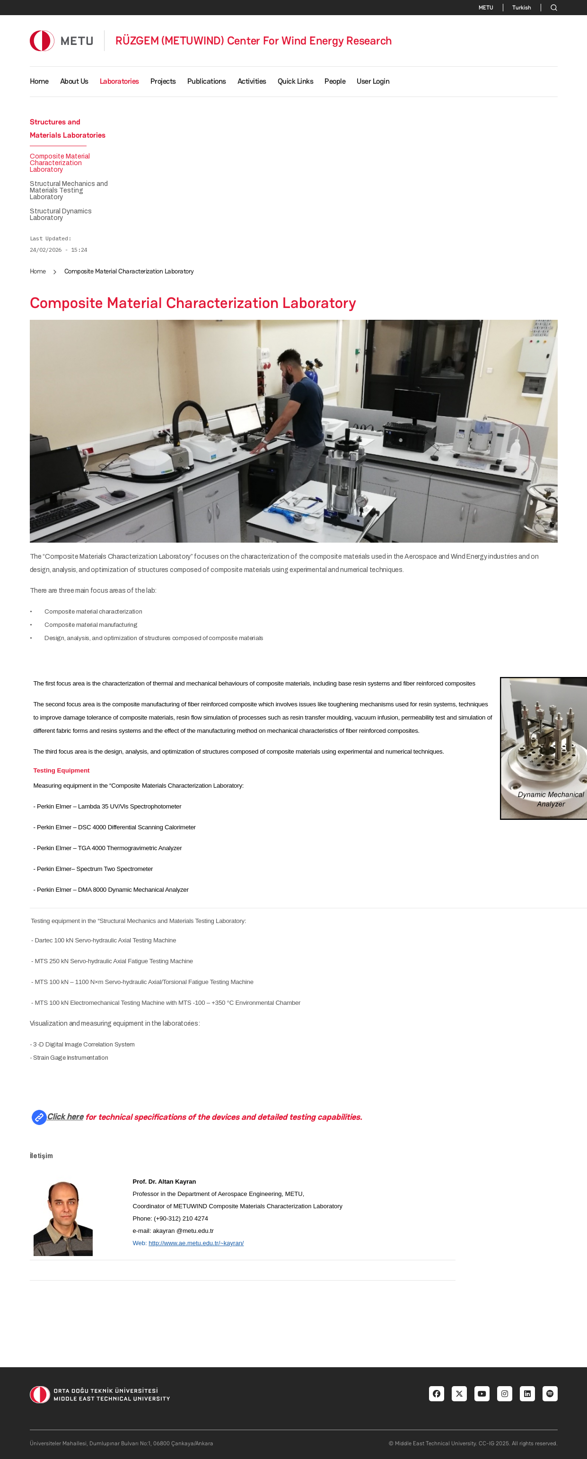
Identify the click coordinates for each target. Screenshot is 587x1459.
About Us (74, 81)
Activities (251, 81)
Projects (163, 81)
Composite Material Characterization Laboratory (60, 163)
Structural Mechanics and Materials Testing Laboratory (69, 191)
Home (39, 81)
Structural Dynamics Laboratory (61, 214)
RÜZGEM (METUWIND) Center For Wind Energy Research (253, 40)
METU (486, 7)
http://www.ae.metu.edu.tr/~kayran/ (196, 1243)
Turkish (521, 7)
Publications (206, 81)
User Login (373, 81)
